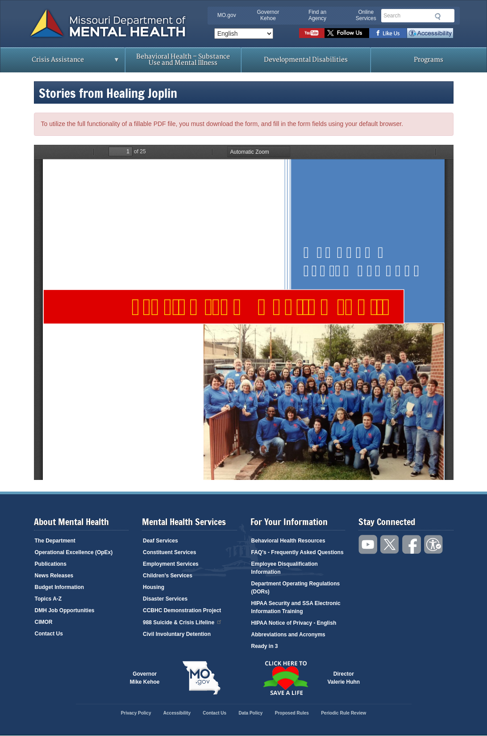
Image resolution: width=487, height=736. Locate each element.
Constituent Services (169, 552)
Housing (153, 587)
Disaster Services (165, 599)
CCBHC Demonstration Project (182, 610)
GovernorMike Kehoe (145, 678)
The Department (55, 541)
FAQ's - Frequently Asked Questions (297, 552)
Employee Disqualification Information (284, 568)
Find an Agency (317, 15)
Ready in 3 (264, 646)
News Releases (54, 575)
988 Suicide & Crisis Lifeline (182, 622)
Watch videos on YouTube (312, 33)
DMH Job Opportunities (65, 610)
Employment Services (171, 564)
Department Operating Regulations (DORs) (295, 587)
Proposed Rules (292, 713)
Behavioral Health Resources (288, 541)
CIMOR (44, 622)
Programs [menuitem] (428, 59)
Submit (436, 16)
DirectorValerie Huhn (344, 678)
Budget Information (59, 587)
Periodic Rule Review (343, 713)
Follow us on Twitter (347, 33)
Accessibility (430, 33)
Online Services (366, 15)
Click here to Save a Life (286, 678)
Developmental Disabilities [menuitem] (306, 59)
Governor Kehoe (268, 15)
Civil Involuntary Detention (177, 634)
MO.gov (226, 15)
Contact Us (49, 634)
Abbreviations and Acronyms (288, 634)
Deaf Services (160, 541)
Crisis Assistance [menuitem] (60, 62)
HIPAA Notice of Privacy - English (294, 623)
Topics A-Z (48, 599)
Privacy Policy (136, 713)
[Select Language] (243, 33)
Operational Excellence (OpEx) (74, 552)
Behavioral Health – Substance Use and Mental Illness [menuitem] (183, 60)
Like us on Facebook (388, 33)
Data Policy (250, 713)
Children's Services (167, 575)
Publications (51, 564)
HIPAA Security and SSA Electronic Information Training (296, 607)
